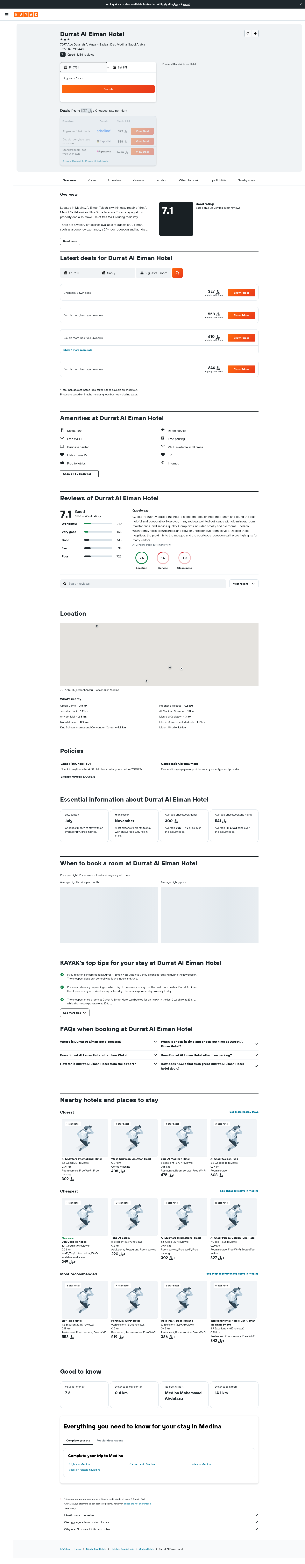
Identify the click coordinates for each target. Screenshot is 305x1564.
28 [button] (108, 141)
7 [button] (109, 113)
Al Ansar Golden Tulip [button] (224, 1183)
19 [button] (90, 131)
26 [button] (90, 141)
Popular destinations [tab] (109, 1464)
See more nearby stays (244, 1136)
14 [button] (108, 122)
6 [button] (99, 113)
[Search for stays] (7, 35)
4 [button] (146, 103)
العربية (186, 4)
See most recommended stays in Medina (232, 1297)
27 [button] (99, 141)
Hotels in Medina (200, 1488)
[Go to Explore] (7, 54)
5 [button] (90, 113)
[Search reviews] (146, 607)
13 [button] (99, 122)
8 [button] (118, 113)
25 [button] (146, 131)
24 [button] (136, 131)
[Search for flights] (7, 26)
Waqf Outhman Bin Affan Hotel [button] (131, 1183)
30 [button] (127, 141)
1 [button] (118, 103)
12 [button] (90, 122)
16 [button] (127, 122)
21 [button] (108, 131)
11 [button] (146, 113)
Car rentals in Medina (142, 1488)
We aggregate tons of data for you (161, 1546)
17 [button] (136, 122)
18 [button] (146, 122)
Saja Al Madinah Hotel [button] (175, 1183)
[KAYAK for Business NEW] (7, 70)
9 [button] (127, 113)
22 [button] (118, 131)
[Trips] (7, 81)
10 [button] (136, 113)
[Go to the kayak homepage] (26, 14)
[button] (300, 4)
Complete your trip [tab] (78, 1464)
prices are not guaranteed (137, 1527)
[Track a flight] (7, 62)
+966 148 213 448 (72, 49)
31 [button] (136, 141)
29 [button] (118, 141)
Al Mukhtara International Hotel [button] (82, 1183)
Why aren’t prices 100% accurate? (161, 1553)
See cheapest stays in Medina (239, 1215)
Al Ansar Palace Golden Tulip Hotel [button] (232, 1262)
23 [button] (127, 131)
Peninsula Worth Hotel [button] (125, 1345)
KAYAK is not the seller (161, 1539)
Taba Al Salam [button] (120, 1262)
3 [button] (137, 103)
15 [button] (118, 122)
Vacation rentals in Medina (84, 1494)
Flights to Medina (79, 1488)
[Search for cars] (7, 43)
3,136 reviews (85, 54)
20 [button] (99, 131)
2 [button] (127, 103)
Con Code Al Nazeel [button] (74, 1266)
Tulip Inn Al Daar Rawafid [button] (177, 1345)
